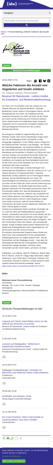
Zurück (6, 65)
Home (3, 32)
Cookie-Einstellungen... (12, 456)
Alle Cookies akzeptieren (14, 461)
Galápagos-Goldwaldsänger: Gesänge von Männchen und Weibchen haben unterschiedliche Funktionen (25, 373)
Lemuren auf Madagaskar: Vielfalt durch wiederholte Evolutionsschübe (21, 345)
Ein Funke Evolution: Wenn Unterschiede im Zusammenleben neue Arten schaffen (23, 418)
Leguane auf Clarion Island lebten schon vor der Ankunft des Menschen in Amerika (24, 322)
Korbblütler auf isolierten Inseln (16, 396)
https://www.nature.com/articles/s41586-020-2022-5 (23, 266)
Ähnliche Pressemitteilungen (26, 70)
